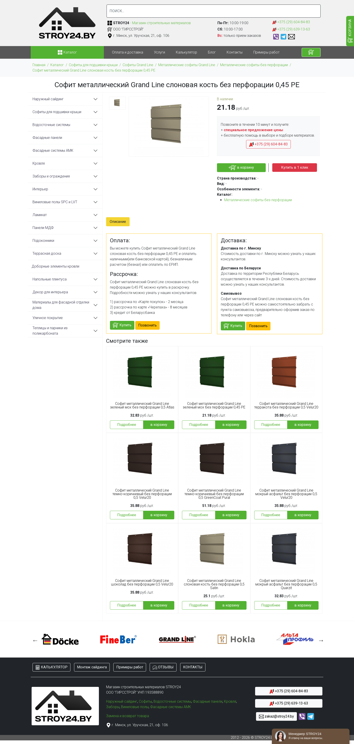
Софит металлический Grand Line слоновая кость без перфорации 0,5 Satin (214, 584)
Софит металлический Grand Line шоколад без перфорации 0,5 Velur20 (142, 582)
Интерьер (40, 189)
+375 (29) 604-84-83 (291, 22)
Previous (34, 639)
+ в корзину (241, 167)
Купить (122, 325)
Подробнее (126, 424)
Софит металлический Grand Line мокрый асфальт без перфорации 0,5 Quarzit (286, 584)
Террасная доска (47, 253)
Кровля (39, 163)
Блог (212, 52)
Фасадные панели (47, 137)
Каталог (57, 65)
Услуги (159, 52)
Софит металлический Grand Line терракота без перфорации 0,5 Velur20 (286, 405)
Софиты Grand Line (138, 65)
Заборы (112, 707)
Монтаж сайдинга (92, 667)
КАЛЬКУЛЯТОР (51, 667)
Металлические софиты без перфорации (254, 65)
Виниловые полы (135, 707)
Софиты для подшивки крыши (93, 65)
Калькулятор (186, 52)
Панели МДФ (43, 228)
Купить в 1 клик (294, 167)
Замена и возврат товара (127, 716)
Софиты (145, 701)
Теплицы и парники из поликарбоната (50, 331)
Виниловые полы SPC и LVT (55, 202)
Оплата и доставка (127, 52)
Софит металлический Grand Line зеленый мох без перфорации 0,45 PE (214, 405)
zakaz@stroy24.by (276, 716)
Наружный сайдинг (48, 99)
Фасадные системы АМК (53, 150)
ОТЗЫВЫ (163, 667)
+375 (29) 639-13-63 (291, 29)
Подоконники (43, 240)
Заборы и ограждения (51, 176)
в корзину (158, 424)
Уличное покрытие (48, 318)
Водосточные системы (51, 125)
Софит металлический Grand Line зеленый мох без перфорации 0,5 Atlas (142, 405)
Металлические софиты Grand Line (186, 65)
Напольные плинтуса (50, 279)
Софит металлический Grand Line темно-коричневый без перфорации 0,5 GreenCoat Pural (214, 494)
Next (320, 639)
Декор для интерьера (50, 292)
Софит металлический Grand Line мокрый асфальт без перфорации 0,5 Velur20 (286, 494)
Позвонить (147, 325)
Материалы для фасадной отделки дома (61, 305)
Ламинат (40, 215)
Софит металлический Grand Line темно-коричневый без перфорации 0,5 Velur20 (142, 494)
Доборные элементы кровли (55, 266)
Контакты (234, 52)
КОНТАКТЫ (193, 667)
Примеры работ (266, 52)
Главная (39, 65)
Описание (118, 221)
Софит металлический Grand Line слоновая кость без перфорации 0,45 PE (94, 70)
